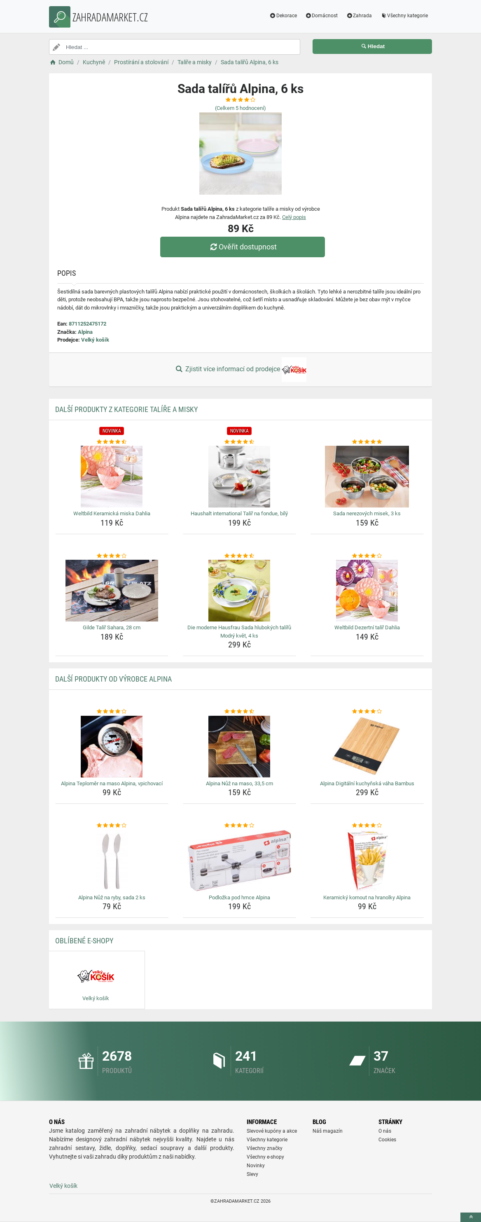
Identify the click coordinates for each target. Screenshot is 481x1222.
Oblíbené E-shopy (84, 940)
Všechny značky (265, 1148)
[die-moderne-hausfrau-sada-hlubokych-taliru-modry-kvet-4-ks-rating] (239, 556)
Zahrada (359, 16)
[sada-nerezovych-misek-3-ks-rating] (367, 442)
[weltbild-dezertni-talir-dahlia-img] (367, 590)
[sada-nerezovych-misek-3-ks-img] (367, 476)
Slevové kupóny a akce (272, 1131)
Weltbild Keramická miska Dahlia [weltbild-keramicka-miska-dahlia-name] (111, 513)
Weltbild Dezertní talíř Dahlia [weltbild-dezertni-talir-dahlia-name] (367, 627)
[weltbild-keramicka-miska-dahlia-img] (112, 476)
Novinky (256, 1165)
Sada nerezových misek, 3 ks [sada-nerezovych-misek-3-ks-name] (367, 513)
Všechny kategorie (404, 16)
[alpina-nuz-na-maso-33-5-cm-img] (239, 746)
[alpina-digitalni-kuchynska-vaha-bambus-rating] (367, 712)
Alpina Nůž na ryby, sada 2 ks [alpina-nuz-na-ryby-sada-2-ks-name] (111, 897)
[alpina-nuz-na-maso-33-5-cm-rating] (239, 712)
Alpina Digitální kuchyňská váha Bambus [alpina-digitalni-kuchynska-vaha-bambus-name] (367, 783)
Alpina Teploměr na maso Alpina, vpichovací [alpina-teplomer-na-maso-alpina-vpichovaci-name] (112, 783)
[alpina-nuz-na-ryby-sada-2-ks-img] (112, 860)
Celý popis (294, 217)
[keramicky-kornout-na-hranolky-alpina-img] (367, 860)
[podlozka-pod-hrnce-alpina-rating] (239, 826)
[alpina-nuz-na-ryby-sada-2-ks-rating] (112, 826)
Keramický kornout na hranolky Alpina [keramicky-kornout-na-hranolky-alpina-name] (367, 897)
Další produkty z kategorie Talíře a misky (126, 409)
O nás (384, 1131)
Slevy (252, 1174)
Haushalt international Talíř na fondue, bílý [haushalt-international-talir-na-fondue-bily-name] (239, 513)
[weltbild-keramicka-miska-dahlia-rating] (112, 442)
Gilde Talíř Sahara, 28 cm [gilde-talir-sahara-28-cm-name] (111, 627)
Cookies (387, 1140)
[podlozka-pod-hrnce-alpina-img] (239, 860)
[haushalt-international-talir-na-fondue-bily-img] (239, 476)
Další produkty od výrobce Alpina (113, 679)
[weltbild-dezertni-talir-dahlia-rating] (367, 556)
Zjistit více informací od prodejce (240, 369)
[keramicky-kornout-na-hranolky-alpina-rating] (367, 826)
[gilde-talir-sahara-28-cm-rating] (112, 556)
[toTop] (470, 1217)
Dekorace (283, 16)
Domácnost (321, 16)
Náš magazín (328, 1131)
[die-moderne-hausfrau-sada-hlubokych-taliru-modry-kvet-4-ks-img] (239, 590)
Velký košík (95, 340)
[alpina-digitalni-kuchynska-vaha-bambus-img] (367, 746)
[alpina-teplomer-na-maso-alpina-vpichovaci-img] (112, 746)
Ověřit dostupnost (242, 246)
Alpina (85, 332)
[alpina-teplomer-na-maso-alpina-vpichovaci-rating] (112, 712)
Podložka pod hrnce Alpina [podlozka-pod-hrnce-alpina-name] (239, 897)
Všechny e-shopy (265, 1157)
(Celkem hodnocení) (240, 108)
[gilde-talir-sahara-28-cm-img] (112, 590)
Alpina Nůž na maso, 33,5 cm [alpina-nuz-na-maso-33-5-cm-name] (239, 783)
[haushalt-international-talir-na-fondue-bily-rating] (239, 442)
